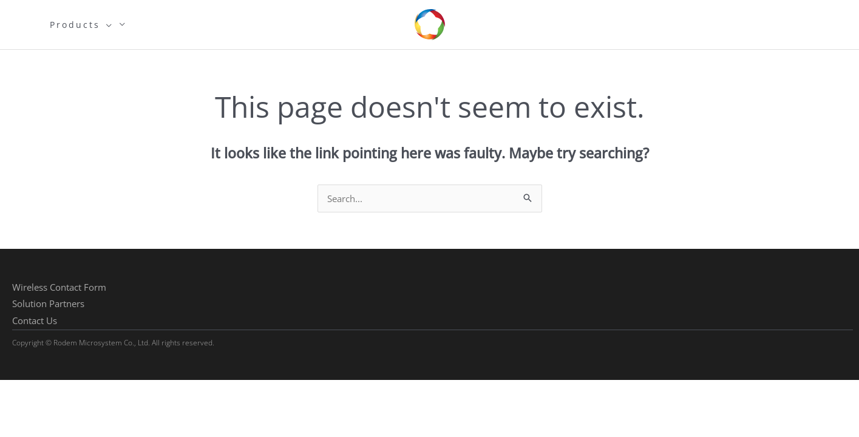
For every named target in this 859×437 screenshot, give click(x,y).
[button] (59, 287)
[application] (107, 25)
